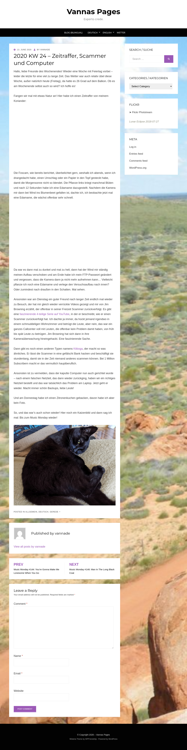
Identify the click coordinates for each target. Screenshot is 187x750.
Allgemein (31, 512)
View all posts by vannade (29, 546)
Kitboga (78, 348)
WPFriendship (91, 739)
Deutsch (93, 32)
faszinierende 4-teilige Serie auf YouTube (44, 314)
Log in (132, 146)
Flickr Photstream (142, 112)
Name (18, 655)
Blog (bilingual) (73, 32)
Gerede (54, 512)
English (107, 32)
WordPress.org (137, 167)
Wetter (121, 32)
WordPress (112, 739)
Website (19, 690)
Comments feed (138, 160)
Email (18, 673)
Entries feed (136, 153)
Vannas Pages (93, 11)
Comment (20, 603)
